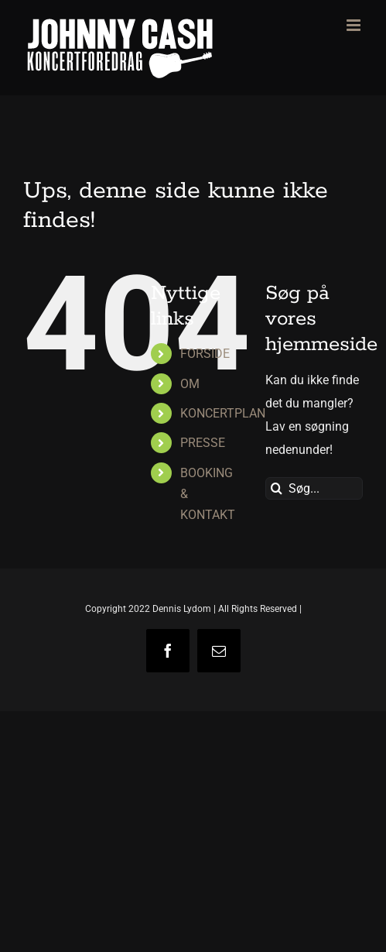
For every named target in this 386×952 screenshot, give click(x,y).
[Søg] (276, 488)
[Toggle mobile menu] (355, 25)
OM (190, 383)
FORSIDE (205, 353)
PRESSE (202, 442)
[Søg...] (314, 488)
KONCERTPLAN (222, 413)
